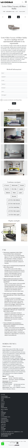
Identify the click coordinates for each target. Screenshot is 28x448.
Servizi (2, 427)
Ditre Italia (14, 189)
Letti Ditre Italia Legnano (14, 211)
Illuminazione (4, 407)
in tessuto (6, 185)
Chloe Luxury (22, 11)
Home (4, 11)
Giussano (14, 196)
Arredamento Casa (10, 11)
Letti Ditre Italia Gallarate (14, 200)
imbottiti (7, 189)
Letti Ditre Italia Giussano (14, 203)
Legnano (21, 189)
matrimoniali (14, 185)
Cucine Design (4, 396)
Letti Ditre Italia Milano (14, 207)
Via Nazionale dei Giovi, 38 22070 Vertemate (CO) (7, 434)
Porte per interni (4, 421)
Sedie (2, 400)
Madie (2, 406)
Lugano (20, 192)
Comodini (3, 413)
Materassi (3, 422)
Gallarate (8, 192)
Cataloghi (3, 428)
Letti (17, 11)
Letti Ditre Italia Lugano (14, 214)
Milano (14, 192)
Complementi (4, 418)
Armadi (2, 415)
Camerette (3, 412)
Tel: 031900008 (4, 436)
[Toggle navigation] (26, 2)
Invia (14, 103)
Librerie (3, 403)
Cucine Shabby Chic (5, 397)
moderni (22, 185)
